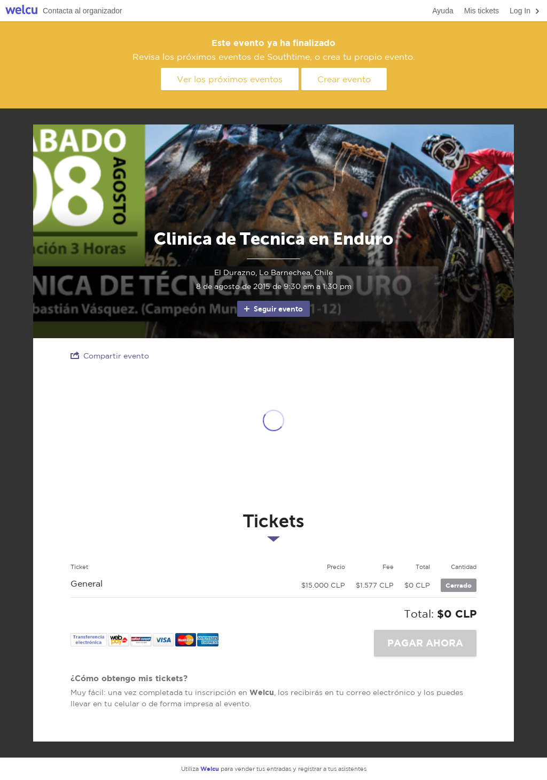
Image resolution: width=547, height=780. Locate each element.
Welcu (21, 11)
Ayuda (442, 10)
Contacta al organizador (82, 10)
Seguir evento (273, 309)
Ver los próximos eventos (230, 79)
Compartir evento (110, 355)
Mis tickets (481, 10)
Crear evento (344, 79)
